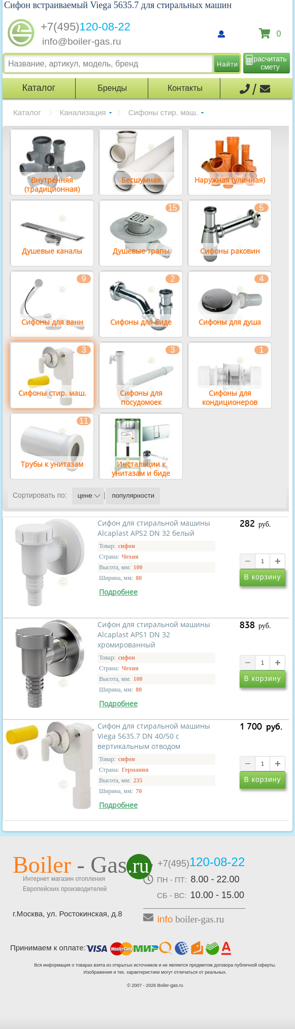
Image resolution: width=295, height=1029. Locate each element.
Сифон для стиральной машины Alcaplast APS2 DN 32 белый (153, 528)
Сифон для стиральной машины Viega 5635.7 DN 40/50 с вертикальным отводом (153, 736)
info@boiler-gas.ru (81, 41)
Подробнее (118, 592)
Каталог (27, 112)
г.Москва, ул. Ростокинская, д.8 (67, 913)
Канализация (83, 112)
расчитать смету (270, 63)
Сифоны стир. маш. (163, 112)
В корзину (262, 577)
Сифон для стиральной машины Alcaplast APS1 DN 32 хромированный (153, 634)
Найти (227, 64)
